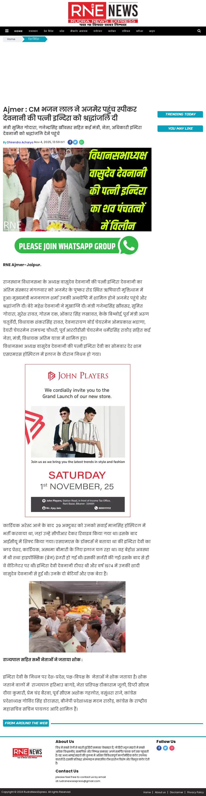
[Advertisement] (103, 73)
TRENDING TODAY (180, 114)
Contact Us (67, 770)
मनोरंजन (97, 31)
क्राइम (152, 31)
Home (18, 31)
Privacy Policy (195, 792)
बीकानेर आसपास (78, 31)
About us (160, 792)
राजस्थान (33, 31)
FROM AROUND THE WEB (26, 723)
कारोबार (112, 31)
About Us (65, 741)
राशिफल (126, 31)
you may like (180, 128)
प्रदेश (61, 31)
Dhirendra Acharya (20, 142)
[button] (6, 31)
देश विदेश (48, 31)
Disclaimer (176, 792)
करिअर (139, 31)
